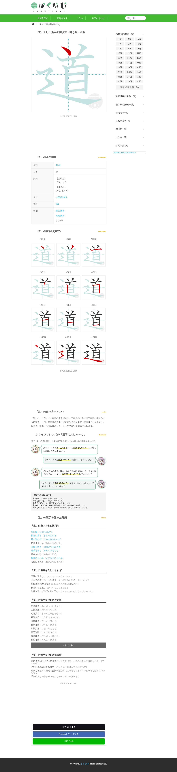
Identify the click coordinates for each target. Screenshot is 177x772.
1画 (120, 39)
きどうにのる (50, 535)
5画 (129, 44)
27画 (139, 77)
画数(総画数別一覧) (129, 87)
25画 (120, 77)
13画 (120, 58)
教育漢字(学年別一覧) (126, 96)
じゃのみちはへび (52, 539)
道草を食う (36, 550)
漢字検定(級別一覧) (125, 104)
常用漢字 (60, 216)
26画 (129, 77)
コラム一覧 (121, 137)
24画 (139, 72)
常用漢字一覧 (122, 113)
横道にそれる (37, 558)
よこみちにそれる (54, 558)
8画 (129, 48)
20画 (129, 67)
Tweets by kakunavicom (124, 152)
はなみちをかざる (52, 547)
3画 (139, 39)
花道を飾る (36, 547)
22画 (120, 72)
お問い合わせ (122, 145)
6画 (139, 44)
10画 (120, 53)
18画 (139, 63)
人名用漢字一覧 (123, 121)
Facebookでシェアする (68, 734)
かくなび (84, 764)
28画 (120, 81)
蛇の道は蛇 (36, 539)
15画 (139, 58)
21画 (139, 67)
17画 (129, 63)
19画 (120, 67)
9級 (57, 204)
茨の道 (34, 532)
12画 (58, 165)
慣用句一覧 (121, 129)
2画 (129, 39)
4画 (120, 44)
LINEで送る (69, 741)
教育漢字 (60, 211)
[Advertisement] (68, 133)
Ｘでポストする (68, 727)
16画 (120, 63)
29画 (129, 81)
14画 (129, 58)
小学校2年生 (62, 197)
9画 (139, 48)
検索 (143, 18)
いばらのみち (46, 532)
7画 (120, 48)
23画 (129, 72)
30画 (139, 81)
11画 (129, 53)
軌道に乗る (36, 535)
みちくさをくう (51, 550)
